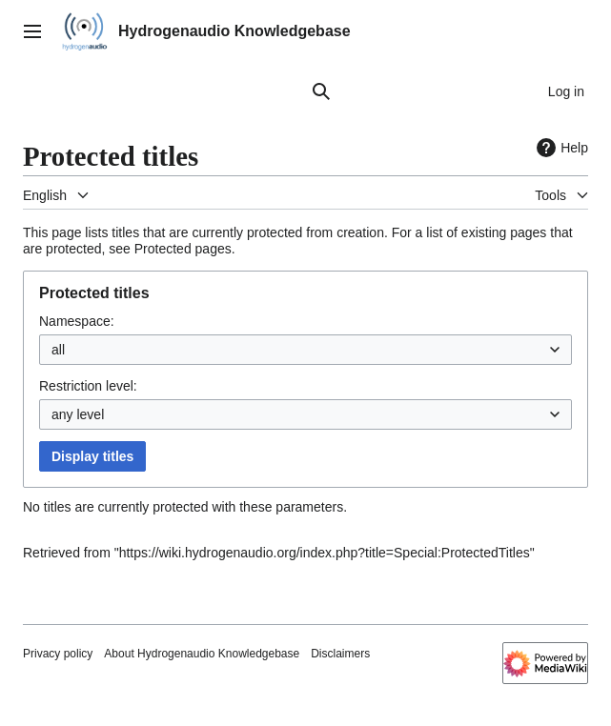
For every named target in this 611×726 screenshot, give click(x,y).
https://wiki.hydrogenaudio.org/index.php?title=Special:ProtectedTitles (324, 552)
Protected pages (183, 248)
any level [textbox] (77, 414)
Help (560, 147)
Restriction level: (88, 385)
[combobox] (305, 349)
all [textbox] (58, 349)
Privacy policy (57, 653)
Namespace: (76, 321)
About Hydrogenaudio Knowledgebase (201, 653)
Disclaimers (340, 653)
